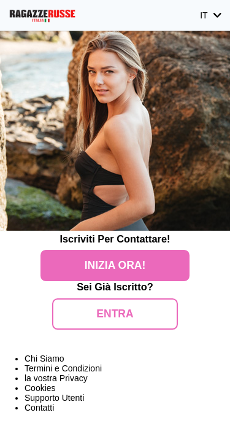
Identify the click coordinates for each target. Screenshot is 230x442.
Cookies (40, 388)
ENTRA (114, 314)
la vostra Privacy (56, 378)
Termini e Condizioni (63, 368)
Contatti (39, 408)
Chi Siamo (44, 358)
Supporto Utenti (54, 398)
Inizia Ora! (115, 265)
